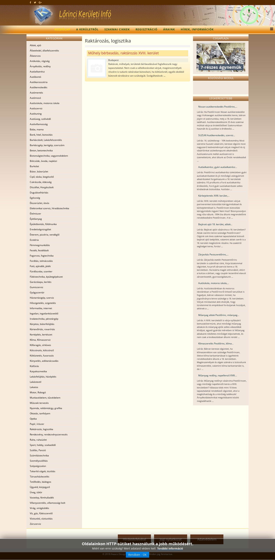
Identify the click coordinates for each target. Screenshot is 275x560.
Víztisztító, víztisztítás (41, 518)
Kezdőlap (62, 29)
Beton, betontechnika (41, 150)
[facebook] (30, 2)
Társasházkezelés (39, 476)
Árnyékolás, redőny (40, 66)
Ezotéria (34, 240)
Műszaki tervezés (39, 403)
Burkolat (34, 166)
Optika (33, 418)
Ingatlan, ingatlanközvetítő (44, 313)
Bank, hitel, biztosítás (41, 134)
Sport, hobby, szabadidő (43, 445)
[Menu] (270, 29)
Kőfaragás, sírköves (40, 345)
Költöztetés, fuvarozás (42, 355)
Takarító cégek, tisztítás (42, 471)
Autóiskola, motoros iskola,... (213, 283)
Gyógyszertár (37, 292)
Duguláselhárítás (39, 192)
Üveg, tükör (36, 492)
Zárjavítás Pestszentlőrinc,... (213, 254)
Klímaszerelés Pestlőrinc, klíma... (216, 343)
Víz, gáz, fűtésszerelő (41, 513)
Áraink (169, 29)
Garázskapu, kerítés (40, 282)
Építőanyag (36, 218)
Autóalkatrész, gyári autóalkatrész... (217, 167)
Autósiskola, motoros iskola (44, 103)
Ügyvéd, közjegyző (40, 487)
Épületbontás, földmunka (43, 224)
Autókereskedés (38, 87)
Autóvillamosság (39, 124)
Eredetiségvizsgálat (40, 229)
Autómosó (35, 98)
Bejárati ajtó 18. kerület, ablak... (215, 224)
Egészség (35, 197)
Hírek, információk (197, 29)
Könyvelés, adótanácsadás (44, 360)
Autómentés (36, 92)
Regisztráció (146, 29)
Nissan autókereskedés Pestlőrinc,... (217, 106)
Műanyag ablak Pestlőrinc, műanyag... (218, 315)
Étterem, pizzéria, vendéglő (44, 234)
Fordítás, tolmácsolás (41, 261)
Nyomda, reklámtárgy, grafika (46, 408)
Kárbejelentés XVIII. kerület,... (213, 195)
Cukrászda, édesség (41, 182)
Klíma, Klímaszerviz (40, 339)
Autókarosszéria (39, 82)
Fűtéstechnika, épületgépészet (46, 276)
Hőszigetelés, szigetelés (43, 303)
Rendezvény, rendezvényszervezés (49, 434)
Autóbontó (35, 76)
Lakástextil (35, 382)
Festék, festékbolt (39, 250)
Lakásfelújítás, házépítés (43, 376)
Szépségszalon (38, 466)
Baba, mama (37, 129)
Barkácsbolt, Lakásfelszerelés (46, 140)
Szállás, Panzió (38, 450)
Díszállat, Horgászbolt (42, 187)
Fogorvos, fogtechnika (42, 255)
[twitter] (35, 2)
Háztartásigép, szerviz (42, 297)
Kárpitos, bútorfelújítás (42, 324)
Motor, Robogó (38, 392)
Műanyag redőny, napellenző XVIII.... (217, 375)
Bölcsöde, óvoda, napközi (43, 161)
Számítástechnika (39, 455)
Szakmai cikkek (117, 29)
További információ (170, 548)
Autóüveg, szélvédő (40, 119)
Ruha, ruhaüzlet (38, 439)
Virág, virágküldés (39, 508)
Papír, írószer (37, 424)
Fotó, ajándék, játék (40, 266)
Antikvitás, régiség (40, 61)
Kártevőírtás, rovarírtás (42, 329)
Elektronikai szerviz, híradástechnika (49, 208)
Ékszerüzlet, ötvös (39, 203)
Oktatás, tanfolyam (40, 413)
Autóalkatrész (37, 71)
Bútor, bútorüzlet (39, 171)
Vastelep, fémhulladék (42, 497)
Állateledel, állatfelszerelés (44, 50)
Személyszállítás (39, 460)
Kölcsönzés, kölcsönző (42, 350)
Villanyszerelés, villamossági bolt (47, 502)
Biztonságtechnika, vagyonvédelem (49, 155)
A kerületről (87, 29)
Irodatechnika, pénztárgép (44, 318)
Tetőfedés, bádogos (40, 481)
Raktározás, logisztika (41, 429)
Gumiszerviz (36, 287)
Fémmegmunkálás (40, 245)
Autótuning (36, 113)
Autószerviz (36, 108)
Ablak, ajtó (35, 45)
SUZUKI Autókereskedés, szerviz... (216, 135)
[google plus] (40, 2)
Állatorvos (35, 55)
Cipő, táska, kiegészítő (42, 176)
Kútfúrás (34, 366)
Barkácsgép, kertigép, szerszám (47, 145)
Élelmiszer (35, 213)
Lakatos (34, 387)
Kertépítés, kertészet (41, 334)
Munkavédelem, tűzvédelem (45, 397)
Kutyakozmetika (38, 371)
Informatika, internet (41, 308)
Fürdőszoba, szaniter (41, 271)
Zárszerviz (35, 524)
